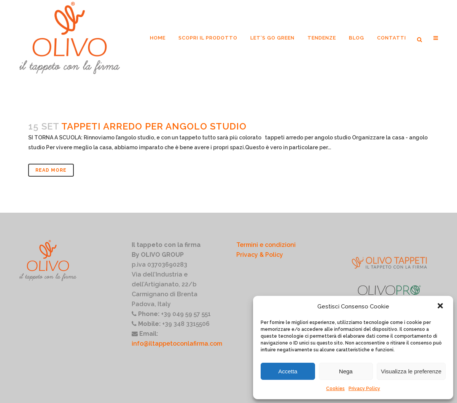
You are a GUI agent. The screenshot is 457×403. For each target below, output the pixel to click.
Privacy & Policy (259, 254)
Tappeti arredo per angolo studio (154, 126)
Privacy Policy (364, 388)
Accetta (287, 371)
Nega (346, 371)
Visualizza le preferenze (411, 371)
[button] (441, 306)
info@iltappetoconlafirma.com (177, 343)
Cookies (335, 388)
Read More (51, 170)
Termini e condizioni (266, 244)
